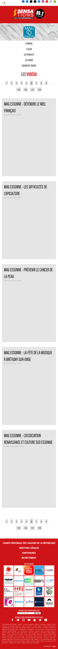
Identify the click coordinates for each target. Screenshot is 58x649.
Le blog (29, 49)
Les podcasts (29, 54)
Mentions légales (29, 547)
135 (18, 89)
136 (25, 89)
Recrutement (29, 557)
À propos (29, 43)
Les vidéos (29, 60)
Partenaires (29, 552)
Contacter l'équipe (29, 65)
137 (32, 89)
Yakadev (54, 646)
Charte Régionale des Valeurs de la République (29, 543)
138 (39, 89)
